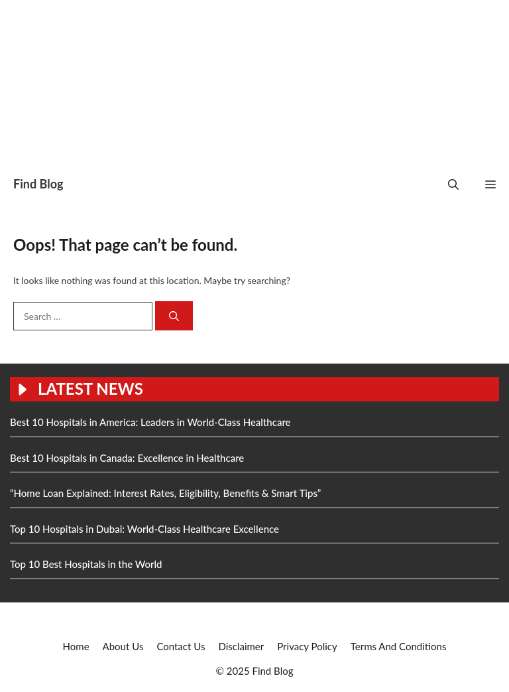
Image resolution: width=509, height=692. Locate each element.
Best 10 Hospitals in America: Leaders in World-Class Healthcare (150, 422)
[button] (453, 184)
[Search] (174, 316)
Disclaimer (241, 646)
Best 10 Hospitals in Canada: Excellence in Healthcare (127, 458)
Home (76, 646)
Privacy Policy (307, 646)
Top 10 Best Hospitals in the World (86, 564)
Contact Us (180, 646)
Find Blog (38, 183)
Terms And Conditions (399, 646)
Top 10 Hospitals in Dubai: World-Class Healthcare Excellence (144, 529)
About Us (123, 646)
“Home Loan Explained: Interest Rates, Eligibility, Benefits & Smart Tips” (165, 493)
